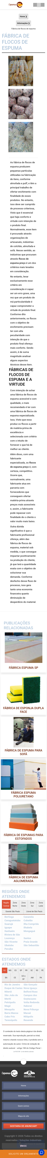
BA (6, 978)
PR (26, 970)
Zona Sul (32, 904)
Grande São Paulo (13, 911)
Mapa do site (23, 1116)
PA (41, 978)
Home (23, 1085)
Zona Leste (41, 904)
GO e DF (23, 977)
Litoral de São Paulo (34, 911)
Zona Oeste (23, 904)
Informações (23, 1096)
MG (10, 970)
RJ (5, 970)
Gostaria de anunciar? (23, 1126)
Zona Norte (15, 904)
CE (15, 978)
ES (15, 970)
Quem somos (23, 1106)
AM (32, 978)
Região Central (6, 904)
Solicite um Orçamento (23, 1154)
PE (42, 970)
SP (21, 970)
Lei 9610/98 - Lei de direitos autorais (23, 1051)
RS (37, 970)
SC (32, 970)
